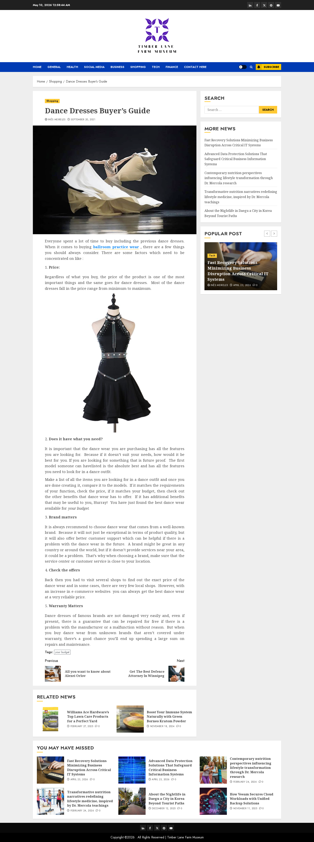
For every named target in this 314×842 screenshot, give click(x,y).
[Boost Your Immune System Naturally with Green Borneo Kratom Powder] (130, 719)
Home (37, 67)
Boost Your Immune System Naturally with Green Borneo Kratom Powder (169, 716)
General (54, 67)
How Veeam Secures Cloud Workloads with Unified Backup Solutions (251, 798)
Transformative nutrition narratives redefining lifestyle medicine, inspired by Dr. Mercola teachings (240, 196)
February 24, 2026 (245, 782)
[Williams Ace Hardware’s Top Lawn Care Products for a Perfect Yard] (50, 719)
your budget (62, 652)
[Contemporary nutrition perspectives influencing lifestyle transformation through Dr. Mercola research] (213, 770)
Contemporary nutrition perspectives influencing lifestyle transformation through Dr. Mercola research (238, 178)
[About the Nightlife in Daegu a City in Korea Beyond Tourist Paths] (132, 801)
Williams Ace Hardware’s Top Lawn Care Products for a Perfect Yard (88, 716)
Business (117, 67)
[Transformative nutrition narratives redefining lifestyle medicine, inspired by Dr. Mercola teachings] (50, 801)
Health (72, 67)
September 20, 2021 (83, 119)
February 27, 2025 (81, 726)
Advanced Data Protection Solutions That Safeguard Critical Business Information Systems (235, 159)
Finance (172, 67)
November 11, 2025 (245, 808)
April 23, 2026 (242, 285)
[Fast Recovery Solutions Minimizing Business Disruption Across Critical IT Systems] (50, 770)
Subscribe (267, 67)
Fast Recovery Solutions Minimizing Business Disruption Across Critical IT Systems (238, 271)
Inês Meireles (57, 119)
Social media (94, 67)
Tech (156, 67)
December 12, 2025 (163, 808)
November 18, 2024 (162, 726)
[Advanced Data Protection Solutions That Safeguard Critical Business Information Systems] (132, 770)
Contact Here (195, 67)
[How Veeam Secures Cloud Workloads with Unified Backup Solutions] (213, 801)
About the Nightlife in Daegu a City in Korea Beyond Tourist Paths (167, 798)
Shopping (138, 67)
